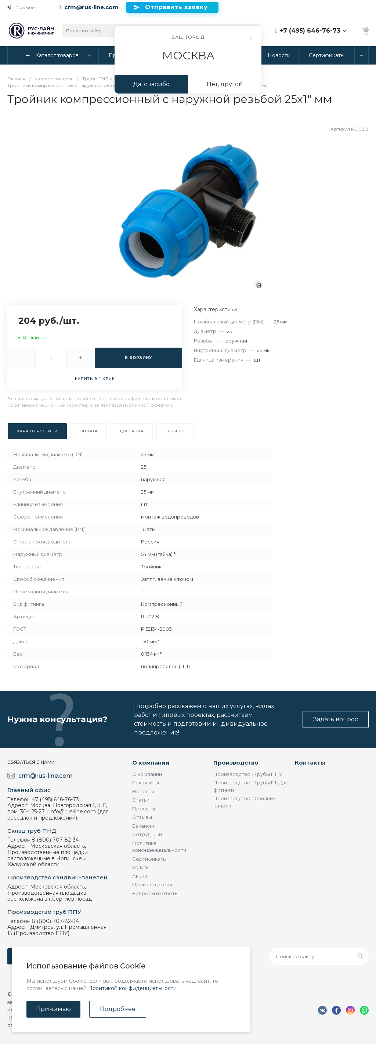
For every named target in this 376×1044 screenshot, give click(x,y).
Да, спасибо (151, 84)
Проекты (143, 809)
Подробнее (117, 1008)
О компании (151, 762)
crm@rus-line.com (91, 7)
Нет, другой (225, 84)
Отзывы (142, 817)
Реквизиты (145, 782)
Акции (139, 876)
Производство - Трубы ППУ (247, 774)
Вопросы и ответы (155, 893)
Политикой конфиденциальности (132, 988)
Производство (235, 762)
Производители (152, 884)
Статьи (140, 800)
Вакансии (144, 826)
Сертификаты (149, 859)
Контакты (310, 762)
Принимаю (53, 1008)
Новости (143, 791)
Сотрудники (147, 834)
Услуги (140, 867)
